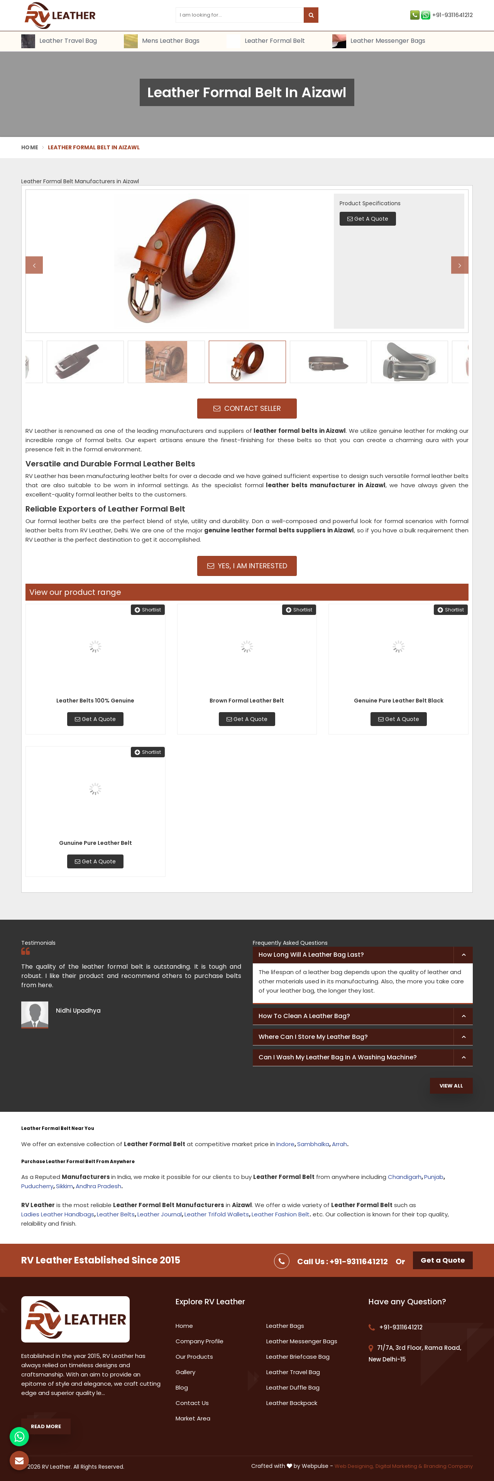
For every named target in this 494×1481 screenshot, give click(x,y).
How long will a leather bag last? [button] (311, 954)
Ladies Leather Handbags (57, 1214)
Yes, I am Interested (247, 566)
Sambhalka (313, 1144)
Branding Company (448, 1466)
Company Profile (199, 1341)
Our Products (194, 1357)
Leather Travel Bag (59, 41)
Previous (34, 265)
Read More (46, 1426)
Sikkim (64, 1186)
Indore (285, 1144)
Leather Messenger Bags (378, 41)
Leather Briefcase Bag (298, 1357)
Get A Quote (95, 719)
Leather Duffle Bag (293, 1387)
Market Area (193, 1418)
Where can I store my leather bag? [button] (313, 1036)
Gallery (185, 1372)
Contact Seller (247, 408)
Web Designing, (354, 1466)
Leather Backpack (291, 1403)
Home (29, 147)
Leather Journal (159, 1214)
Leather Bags (285, 1326)
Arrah (339, 1144)
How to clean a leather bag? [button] (304, 1016)
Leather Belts (116, 1214)
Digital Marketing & (399, 1466)
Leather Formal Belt (266, 41)
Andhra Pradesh (98, 1186)
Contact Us (192, 1403)
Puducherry (37, 1186)
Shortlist (148, 609)
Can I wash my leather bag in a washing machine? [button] (338, 1057)
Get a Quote (443, 1260)
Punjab (433, 1177)
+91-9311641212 (441, 15)
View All (451, 1085)
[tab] (363, 955)
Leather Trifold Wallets (216, 1214)
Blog (182, 1387)
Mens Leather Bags (162, 41)
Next (460, 265)
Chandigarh (404, 1177)
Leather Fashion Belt (281, 1214)
